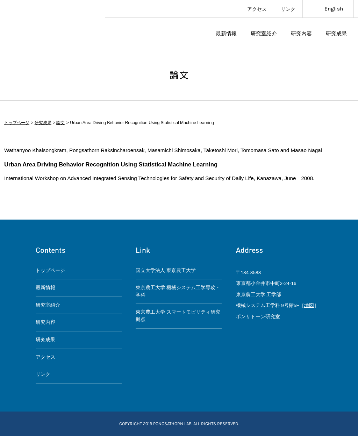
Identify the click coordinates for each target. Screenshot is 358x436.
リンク (288, 8)
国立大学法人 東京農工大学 (166, 270)
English (333, 9)
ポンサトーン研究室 (158, 33)
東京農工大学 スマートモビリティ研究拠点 (178, 315)
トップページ (16, 122)
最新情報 (226, 33)
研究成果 (336, 33)
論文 (60, 122)
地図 (309, 305)
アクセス (257, 8)
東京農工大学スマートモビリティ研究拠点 (52, 24)
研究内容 (301, 33)
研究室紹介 (264, 33)
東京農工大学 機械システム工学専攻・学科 (178, 291)
